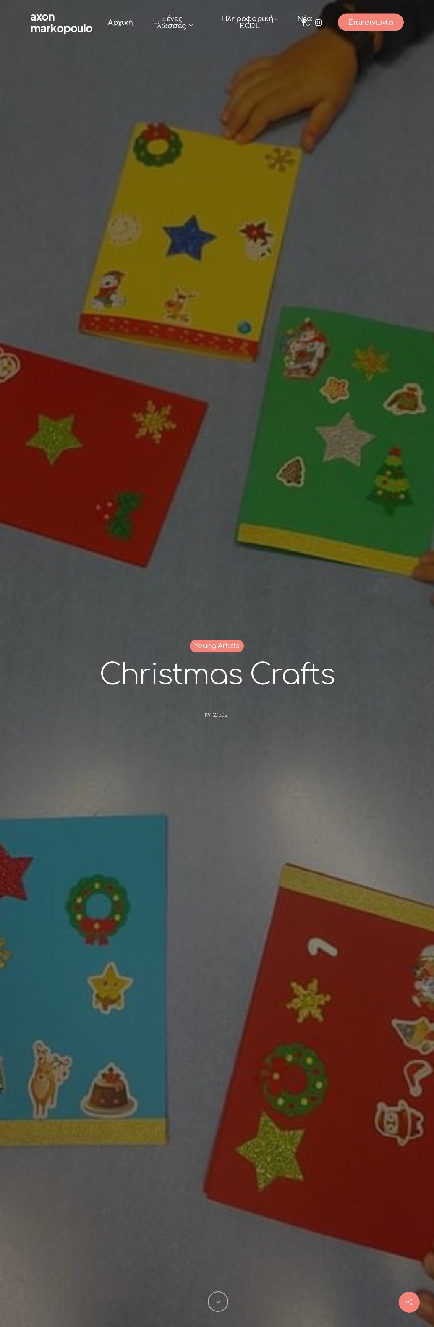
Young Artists (217, 646)
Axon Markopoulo (61, 22)
